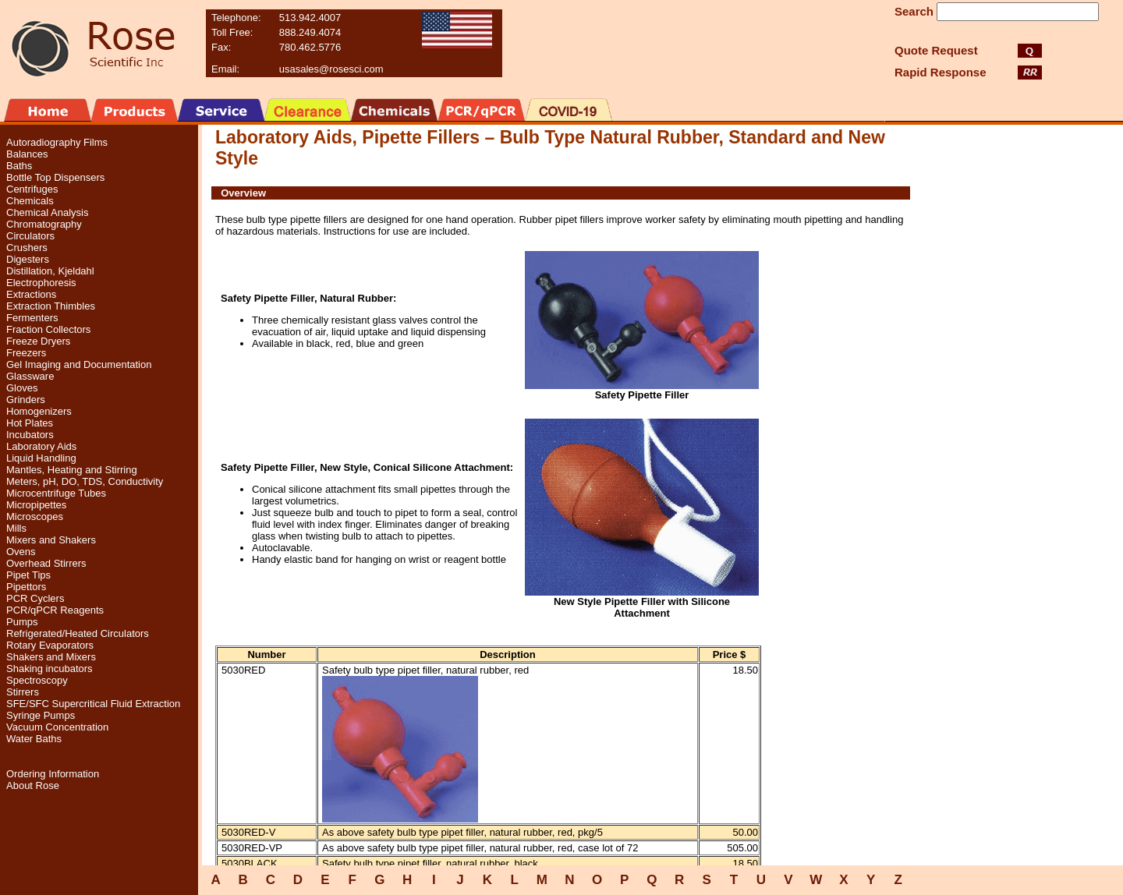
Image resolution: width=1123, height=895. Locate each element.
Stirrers (22, 692)
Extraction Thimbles (50, 306)
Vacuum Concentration (57, 727)
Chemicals (30, 201)
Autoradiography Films (57, 142)
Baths (19, 166)
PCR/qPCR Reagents (55, 610)
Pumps (21, 622)
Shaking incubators (49, 668)
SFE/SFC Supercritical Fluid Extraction (93, 703)
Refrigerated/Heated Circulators (77, 633)
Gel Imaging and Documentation (78, 364)
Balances (27, 154)
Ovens (21, 551)
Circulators (30, 236)
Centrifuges (32, 189)
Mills (16, 528)
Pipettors (26, 587)
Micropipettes (36, 505)
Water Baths (34, 739)
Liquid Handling (41, 458)
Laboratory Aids (41, 446)
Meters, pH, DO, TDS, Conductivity (84, 481)
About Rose (32, 785)
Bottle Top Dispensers (55, 177)
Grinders (25, 399)
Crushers (27, 247)
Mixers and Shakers (51, 540)
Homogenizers (39, 411)
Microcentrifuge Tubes (56, 493)
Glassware (30, 376)
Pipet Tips (28, 575)
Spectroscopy (37, 680)
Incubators (30, 434)
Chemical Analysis (47, 212)
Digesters (27, 259)
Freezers (26, 353)
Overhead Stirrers (46, 563)
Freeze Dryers (38, 341)
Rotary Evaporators (50, 645)
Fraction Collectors (48, 329)
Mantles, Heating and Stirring (71, 470)
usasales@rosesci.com (331, 69)
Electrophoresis (41, 282)
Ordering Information (52, 774)
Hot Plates (29, 423)
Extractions (31, 294)
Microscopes (34, 516)
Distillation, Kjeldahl (50, 271)
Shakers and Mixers (51, 657)
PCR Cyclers (35, 598)
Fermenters (32, 318)
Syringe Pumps (40, 715)
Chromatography (44, 224)
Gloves (21, 388)
